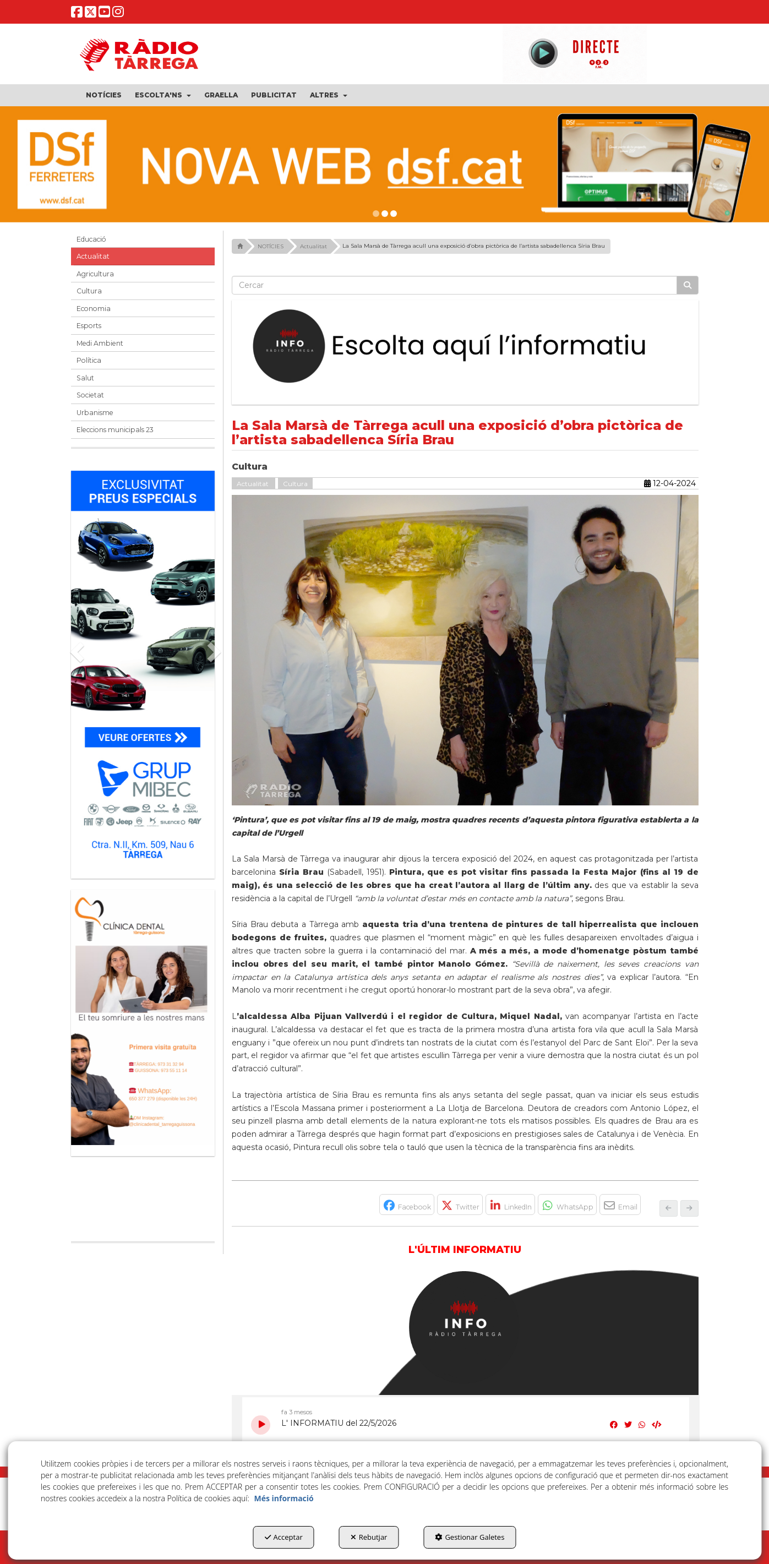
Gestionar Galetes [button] (469, 1537)
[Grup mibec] (143, 669)
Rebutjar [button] (369, 1537)
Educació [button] (91, 239)
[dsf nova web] (384, 164)
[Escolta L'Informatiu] (465, 346)
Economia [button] (94, 308)
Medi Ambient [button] (100, 343)
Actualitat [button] (93, 256)
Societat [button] (90, 395)
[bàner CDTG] (143, 1018)
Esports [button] (89, 325)
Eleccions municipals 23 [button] (115, 430)
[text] (454, 285)
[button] (77, 14)
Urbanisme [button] (95, 412)
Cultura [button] (89, 291)
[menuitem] (103, 95)
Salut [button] (85, 378)
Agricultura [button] (95, 274)
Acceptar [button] (284, 1537)
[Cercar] (688, 285)
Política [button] (89, 360)
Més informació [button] (283, 1498)
